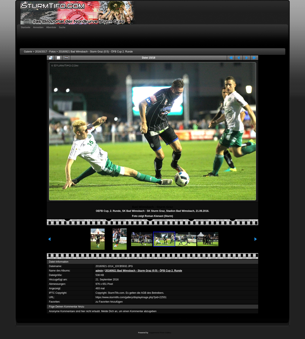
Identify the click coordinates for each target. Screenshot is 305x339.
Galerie (28, 51)
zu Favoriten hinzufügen (109, 301)
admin (99, 270)
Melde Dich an (109, 311)
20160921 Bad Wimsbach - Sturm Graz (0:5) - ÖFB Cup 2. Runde (95, 51)
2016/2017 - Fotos (45, 51)
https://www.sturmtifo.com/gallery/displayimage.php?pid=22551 (131, 297)
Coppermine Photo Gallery (160, 333)
